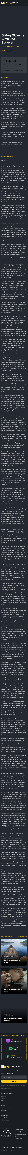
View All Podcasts (22, 936)
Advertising (4, 1110)
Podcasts (3, 1096)
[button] (25, 3)
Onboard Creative (11, 1151)
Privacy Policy (20, 1085)
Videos (3, 1098)
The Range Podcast (11, 46)
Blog (2, 1100)
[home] (11, 3)
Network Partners (5, 1108)
